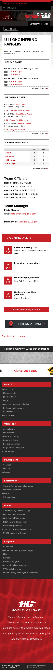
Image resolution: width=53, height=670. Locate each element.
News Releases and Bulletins (16, 404)
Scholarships (9, 497)
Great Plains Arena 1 (24, 114)
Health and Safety (11, 436)
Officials (7, 468)
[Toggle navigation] (11, 29)
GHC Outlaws (16, 84)
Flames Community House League (18, 550)
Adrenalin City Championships (16, 510)
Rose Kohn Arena (24, 124)
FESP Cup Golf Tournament (15, 518)
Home (6, 51)
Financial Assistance (12, 489)
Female (6, 557)
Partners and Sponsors (13, 408)
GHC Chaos (23, 130)
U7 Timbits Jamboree (12, 525)
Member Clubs (9, 393)
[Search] (28, 8)
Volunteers (8, 411)
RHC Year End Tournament (15, 522)
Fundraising (8, 432)
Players (6, 472)
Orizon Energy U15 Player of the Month (20, 572)
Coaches (7, 464)
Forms (6, 493)
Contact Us (35, 23)
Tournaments (9, 451)
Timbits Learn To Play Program (17, 529)
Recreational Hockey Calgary (16, 565)
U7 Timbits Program (12, 569)
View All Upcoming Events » (26, 309)
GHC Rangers (16, 72)
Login (45, 23)
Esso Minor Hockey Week (14, 514)
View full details (40, 168)
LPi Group (39, 668)
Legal (5, 400)
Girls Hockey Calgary (28, 221)
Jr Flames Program (11, 561)
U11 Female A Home (30, 51)
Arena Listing (9, 429)
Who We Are (8, 415)
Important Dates (10, 440)
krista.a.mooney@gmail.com (23, 213)
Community (8, 546)
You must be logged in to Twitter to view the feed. (26, 340)
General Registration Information (18, 486)
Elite (5, 554)
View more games (39, 88)
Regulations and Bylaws (14, 447)
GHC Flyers (15, 75)
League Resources (11, 444)
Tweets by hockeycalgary (13, 336)
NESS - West (21, 104)
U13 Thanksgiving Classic (14, 533)
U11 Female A (18, 51)
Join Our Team (9, 396)
